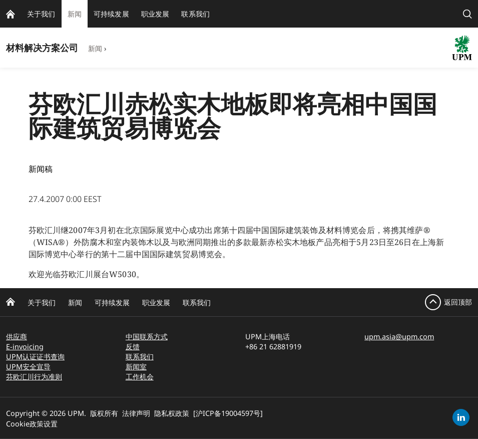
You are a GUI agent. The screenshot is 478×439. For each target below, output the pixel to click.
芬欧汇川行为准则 (34, 376)
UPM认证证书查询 (35, 356)
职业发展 (156, 302)
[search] (467, 14)
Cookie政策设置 (32, 423)
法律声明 (136, 413)
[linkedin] (460, 417)
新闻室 (136, 366)
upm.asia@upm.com (399, 336)
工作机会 (140, 376)
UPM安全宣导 (28, 366)
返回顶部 (458, 302)
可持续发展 (112, 302)
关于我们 (42, 302)
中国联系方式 (147, 336)
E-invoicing (25, 346)
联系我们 (197, 302)
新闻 (95, 48)
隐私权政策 (171, 413)
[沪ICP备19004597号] (228, 413)
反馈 (133, 346)
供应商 (16, 336)
